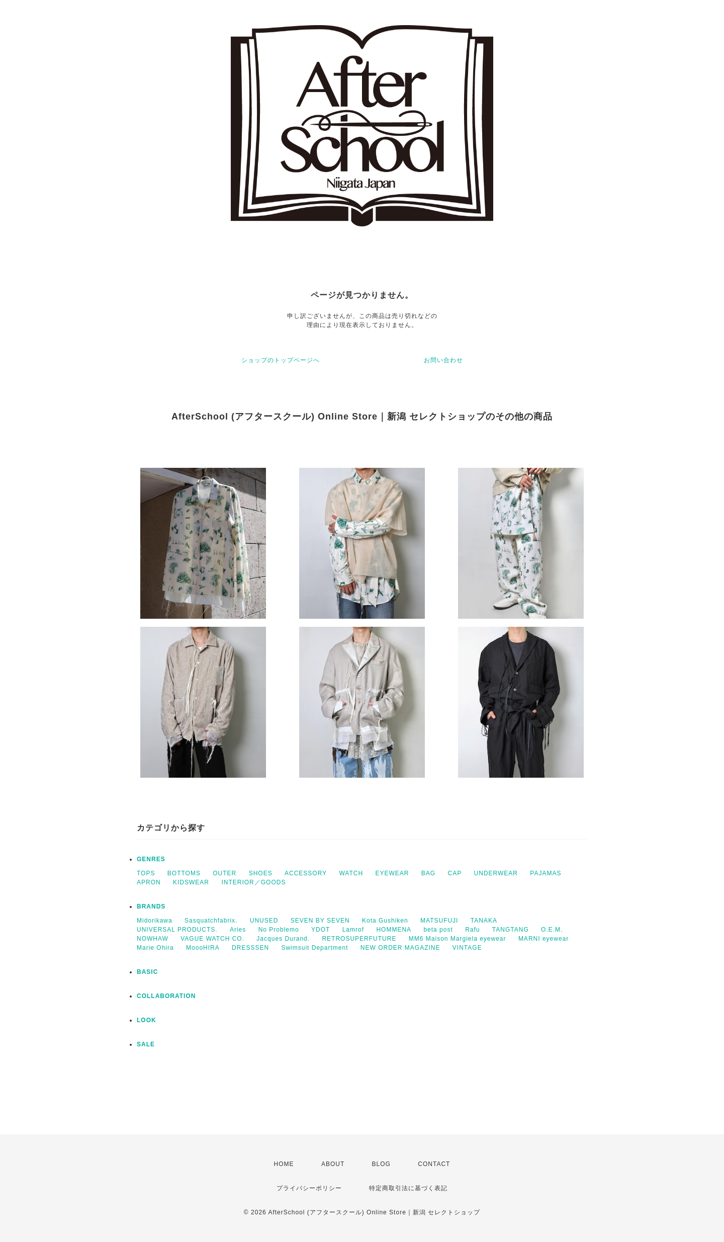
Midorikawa (154, 920)
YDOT (320, 929)
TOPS (146, 873)
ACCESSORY (306, 873)
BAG (428, 873)
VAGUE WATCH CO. (212, 938)
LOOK (146, 1020)
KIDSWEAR (191, 882)
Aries (238, 929)
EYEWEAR (392, 873)
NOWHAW (152, 938)
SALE (146, 1044)
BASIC (147, 971)
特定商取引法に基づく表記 (408, 1188)
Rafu (472, 929)
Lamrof (353, 929)
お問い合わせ (443, 360)
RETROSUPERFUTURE (359, 938)
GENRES (151, 859)
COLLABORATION (166, 996)
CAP (455, 873)
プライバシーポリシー (309, 1188)
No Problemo (278, 929)
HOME (284, 1164)
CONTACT (434, 1164)
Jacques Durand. (283, 938)
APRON (149, 882)
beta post (437, 929)
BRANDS (151, 906)
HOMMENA (393, 929)
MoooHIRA (203, 947)
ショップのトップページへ (280, 360)
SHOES (261, 873)
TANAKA (484, 920)
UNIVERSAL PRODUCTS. (177, 929)
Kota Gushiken (385, 920)
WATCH (351, 873)
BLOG (381, 1164)
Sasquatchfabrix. (211, 920)
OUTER (224, 873)
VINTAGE (467, 947)
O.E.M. (552, 929)
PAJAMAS (545, 873)
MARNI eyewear (543, 938)
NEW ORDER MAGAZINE (400, 947)
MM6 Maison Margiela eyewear (457, 938)
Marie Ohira (155, 947)
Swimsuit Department (314, 947)
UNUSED (264, 920)
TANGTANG (510, 929)
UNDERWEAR (496, 873)
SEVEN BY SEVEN (320, 920)
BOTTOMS (184, 873)
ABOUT (332, 1164)
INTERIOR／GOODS (253, 882)
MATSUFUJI (439, 920)
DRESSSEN (250, 947)
